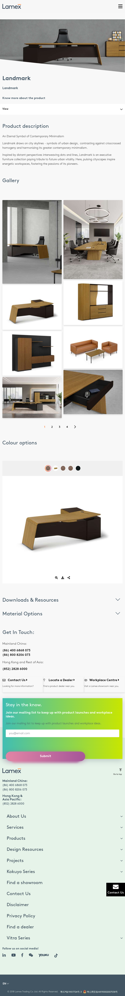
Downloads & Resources (62, 599)
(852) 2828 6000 (14, 669)
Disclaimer (18, 905)
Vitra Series (18, 938)
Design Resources (25, 849)
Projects (15, 861)
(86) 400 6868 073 (16, 650)
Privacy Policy (21, 916)
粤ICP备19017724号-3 (71, 992)
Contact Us (19, 894)
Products (16, 838)
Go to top (117, 771)
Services (15, 827)
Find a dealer (20, 927)
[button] (6, 984)
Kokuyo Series (21, 872)
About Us (16, 816)
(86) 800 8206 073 (16, 655)
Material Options (62, 613)
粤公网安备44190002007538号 (102, 992)
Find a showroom (25, 883)
